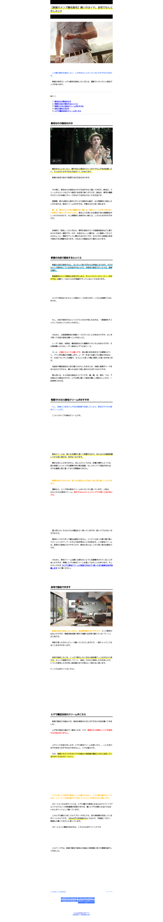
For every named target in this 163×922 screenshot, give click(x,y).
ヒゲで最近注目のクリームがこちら (67, 111)
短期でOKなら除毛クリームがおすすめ (69, 106)
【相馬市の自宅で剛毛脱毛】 (69, 901)
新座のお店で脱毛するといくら (66, 104)
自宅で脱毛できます (61, 108)
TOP (52, 892)
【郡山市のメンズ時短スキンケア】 (86, 901)
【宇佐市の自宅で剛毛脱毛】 (86, 898)
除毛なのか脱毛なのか (62, 101)
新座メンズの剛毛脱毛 (59, 892)
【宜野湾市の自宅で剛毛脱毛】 (69, 898)
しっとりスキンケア (80, 913)
